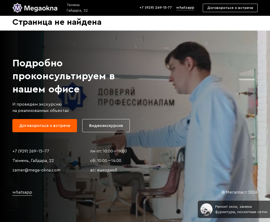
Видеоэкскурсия (106, 126)
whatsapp (185, 7)
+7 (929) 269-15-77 (155, 7)
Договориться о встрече (230, 8)
